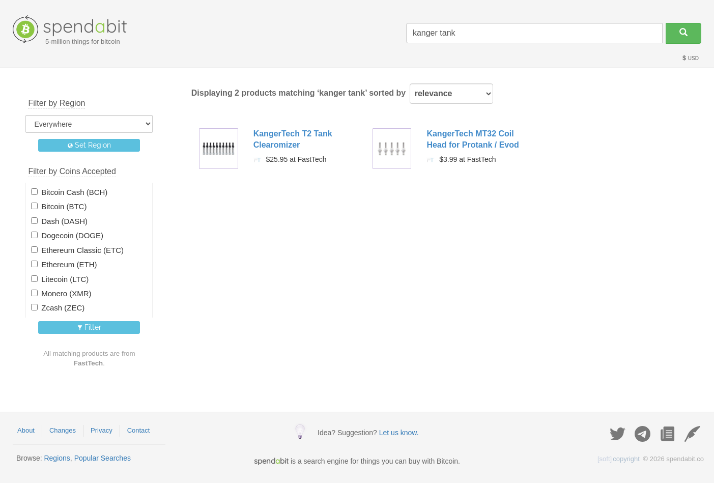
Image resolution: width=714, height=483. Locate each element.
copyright (618, 459)
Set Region (89, 145)
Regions (57, 458)
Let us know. (399, 433)
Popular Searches (102, 458)
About (26, 430)
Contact (138, 430)
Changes (62, 430)
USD (690, 58)
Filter (89, 327)
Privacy (101, 430)
